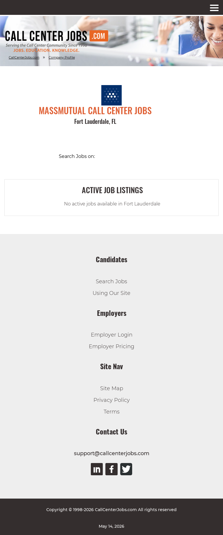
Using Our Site (111, 293)
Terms (112, 412)
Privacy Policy (111, 400)
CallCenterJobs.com (24, 57)
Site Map (111, 388)
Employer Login (111, 335)
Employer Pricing (111, 346)
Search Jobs (111, 281)
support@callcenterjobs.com (111, 453)
